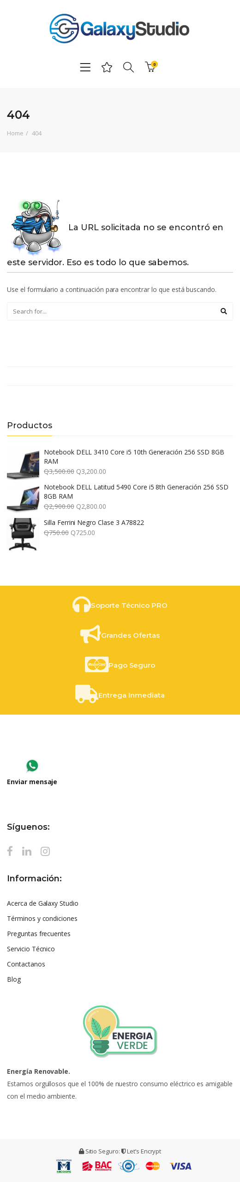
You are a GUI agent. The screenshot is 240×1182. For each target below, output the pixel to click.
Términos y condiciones (42, 918)
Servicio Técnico (31, 948)
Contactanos (26, 964)
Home (15, 133)
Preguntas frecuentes (39, 933)
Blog (14, 979)
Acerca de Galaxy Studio (42, 903)
